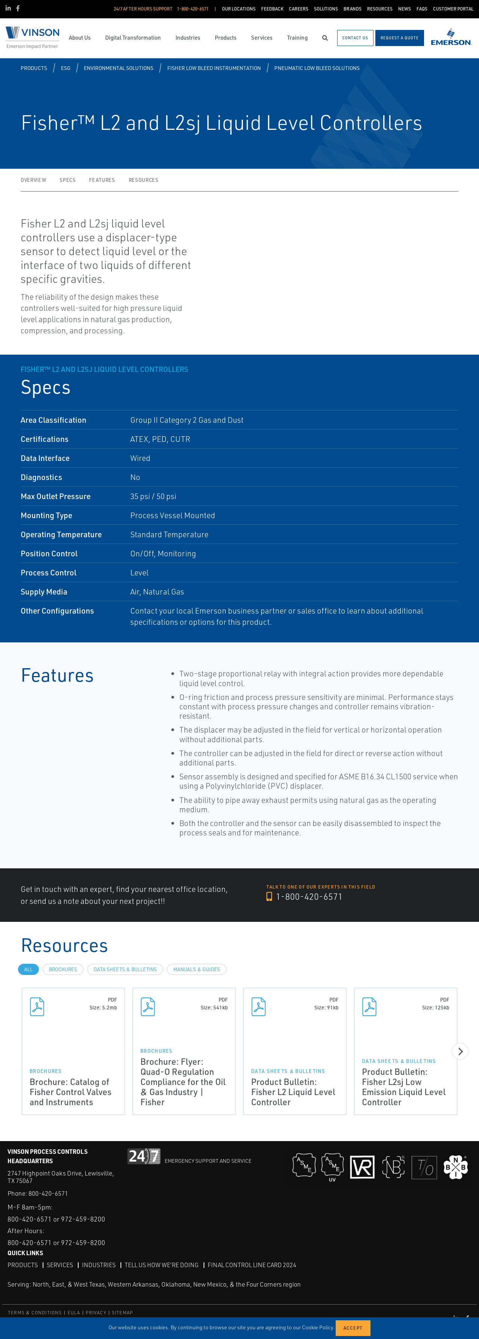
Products (34, 68)
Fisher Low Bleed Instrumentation (214, 68)
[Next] (460, 1051)
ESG (65, 68)
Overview (33, 180)
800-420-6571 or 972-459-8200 (56, 1219)
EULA (74, 1312)
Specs (68, 180)
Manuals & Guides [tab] (196, 969)
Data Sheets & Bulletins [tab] (125, 969)
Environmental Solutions (118, 68)
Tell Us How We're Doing (162, 1265)
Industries (99, 1265)
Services (60, 1265)
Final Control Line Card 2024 (252, 1265)
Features (102, 180)
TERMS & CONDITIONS (35, 1312)
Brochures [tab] (63, 969)
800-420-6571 (48, 1193)
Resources (144, 180)
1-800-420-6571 (304, 896)
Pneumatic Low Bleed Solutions (317, 68)
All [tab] (28, 969)
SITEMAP (122, 1312)
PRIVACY (96, 1312)
